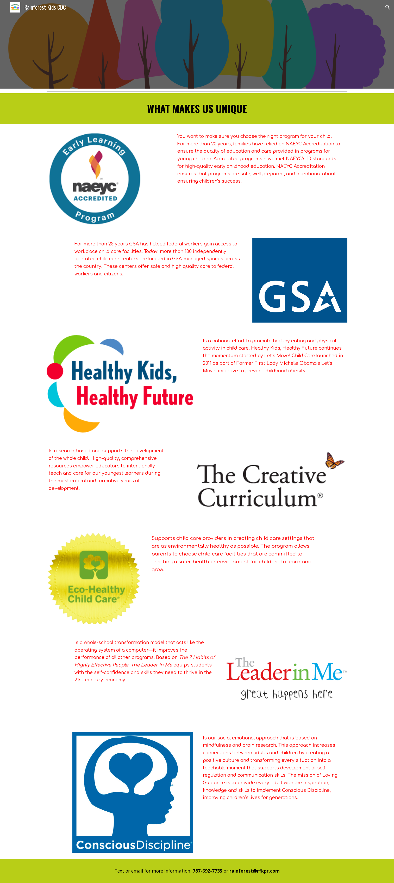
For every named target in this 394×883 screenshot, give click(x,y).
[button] (388, 7)
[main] (197, 109)
